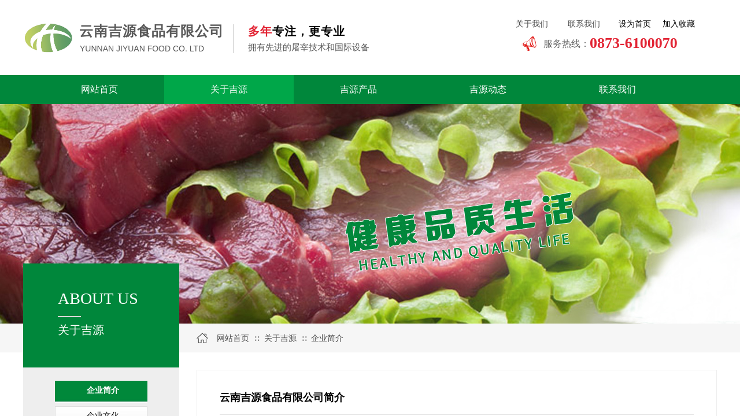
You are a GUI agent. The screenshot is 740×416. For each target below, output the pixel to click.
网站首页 (99, 89)
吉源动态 (487, 89)
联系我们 (617, 89)
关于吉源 (228, 89)
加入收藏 (679, 24)
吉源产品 (358, 89)
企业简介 (103, 390)
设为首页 (635, 24)
